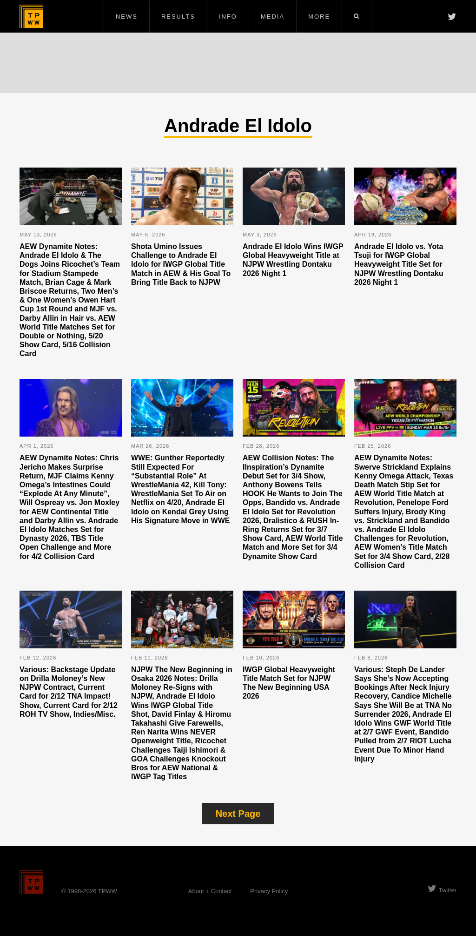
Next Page (238, 813)
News (127, 16)
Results (178, 16)
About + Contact (210, 891)
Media (272, 16)
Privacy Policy (269, 891)
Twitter (442, 890)
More (319, 16)
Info (228, 16)
